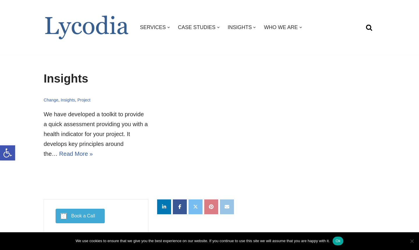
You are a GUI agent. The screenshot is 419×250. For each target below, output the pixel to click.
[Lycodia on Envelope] (227, 206)
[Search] (369, 27)
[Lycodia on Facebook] (180, 206)
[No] (412, 241)
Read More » (76, 154)
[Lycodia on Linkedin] (164, 206)
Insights (68, 100)
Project (83, 100)
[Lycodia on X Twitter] (196, 206)
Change (51, 100)
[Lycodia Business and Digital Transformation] (87, 27)
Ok (337, 241)
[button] (7, 152)
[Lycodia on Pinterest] (211, 206)
